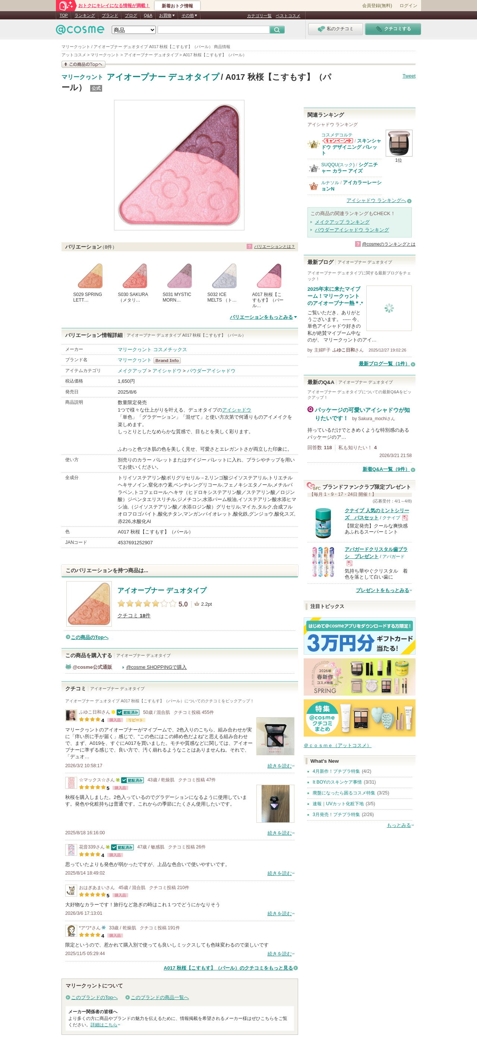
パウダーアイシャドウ (211, 371)
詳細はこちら (104, 1024)
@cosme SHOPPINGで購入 (156, 667)
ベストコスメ (288, 15)
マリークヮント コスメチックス (152, 349)
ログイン (408, 5)
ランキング (85, 15)
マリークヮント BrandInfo (169, 360)
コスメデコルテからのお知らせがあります (337, 140)
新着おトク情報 (177, 6)
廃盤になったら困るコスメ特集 (344, 793)
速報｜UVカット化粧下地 (338, 803)
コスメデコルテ (337, 135)
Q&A (148, 15)
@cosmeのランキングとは (389, 244)
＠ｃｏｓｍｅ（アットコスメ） (338, 745)
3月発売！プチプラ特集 (336, 814)
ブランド (110, 15)
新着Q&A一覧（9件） (386, 469)
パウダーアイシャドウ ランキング (352, 230)
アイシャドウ (166, 371)
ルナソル (330, 182)
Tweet (409, 76)
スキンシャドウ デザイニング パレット (351, 147)
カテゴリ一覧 (259, 15)
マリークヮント (82, 77)
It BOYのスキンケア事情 (337, 782)
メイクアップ (132, 371)
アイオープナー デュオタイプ (163, 77)
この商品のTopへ (89, 637)
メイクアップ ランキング (342, 222)
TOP (64, 15)
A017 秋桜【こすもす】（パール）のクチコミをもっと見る (228, 968)
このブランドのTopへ (94, 997)
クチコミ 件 (134, 615)
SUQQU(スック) (338, 164)
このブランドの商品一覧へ (160, 997)
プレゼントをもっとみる (382, 590)
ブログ (131, 15)
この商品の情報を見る (83, 64)
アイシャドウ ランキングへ (376, 200)
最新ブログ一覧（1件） (384, 363)
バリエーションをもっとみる (261, 317)
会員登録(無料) (377, 5)
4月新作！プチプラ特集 (336, 771)
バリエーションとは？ (274, 246)
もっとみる (399, 825)
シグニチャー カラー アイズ (349, 167)
